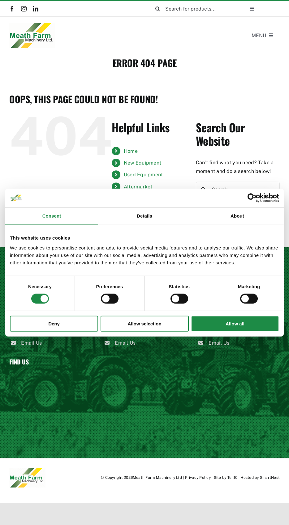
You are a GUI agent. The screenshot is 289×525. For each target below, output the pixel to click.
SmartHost (270, 477)
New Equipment (142, 163)
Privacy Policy (198, 477)
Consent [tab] (51, 215)
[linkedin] (35, 8)
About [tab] (237, 215)
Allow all (235, 323)
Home (131, 151)
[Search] (157, 8)
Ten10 (232, 477)
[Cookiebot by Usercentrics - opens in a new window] (252, 198)
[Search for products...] (191, 8)
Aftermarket (138, 187)
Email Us (31, 343)
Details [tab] (144, 215)
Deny (54, 323)
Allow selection (144, 323)
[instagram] (24, 8)
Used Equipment (143, 175)
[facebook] (12, 8)
